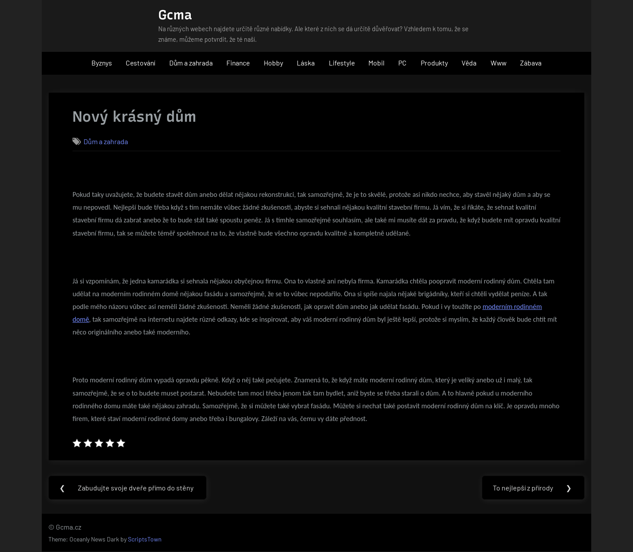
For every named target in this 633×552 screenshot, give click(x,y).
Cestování (140, 62)
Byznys (101, 62)
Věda (469, 62)
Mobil (376, 62)
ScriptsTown (144, 539)
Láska (306, 62)
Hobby (273, 62)
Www (498, 62)
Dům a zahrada (191, 62)
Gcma (175, 14)
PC (402, 62)
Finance (238, 62)
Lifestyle (342, 62)
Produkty (434, 62)
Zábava (531, 62)
